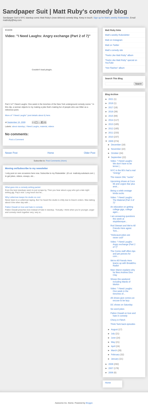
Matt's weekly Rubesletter (117, 35)
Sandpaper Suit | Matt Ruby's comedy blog (65, 11)
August (114, 329)
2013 (111, 124)
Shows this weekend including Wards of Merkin (120, 282)
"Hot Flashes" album (115, 68)
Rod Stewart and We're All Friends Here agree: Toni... (123, 228)
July (113, 333)
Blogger (89, 403)
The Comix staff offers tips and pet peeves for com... (122, 254)
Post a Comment (16, 139)
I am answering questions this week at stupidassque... (122, 219)
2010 (111, 137)
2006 (111, 372)
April (113, 346)
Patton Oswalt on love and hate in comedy (24, 207)
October (115, 153)
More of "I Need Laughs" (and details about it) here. (28, 115)
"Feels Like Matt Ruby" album (119, 55)
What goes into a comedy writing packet (22, 187)
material (43, 126)
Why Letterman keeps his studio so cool (22, 197)
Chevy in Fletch (117, 320)
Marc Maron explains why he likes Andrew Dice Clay (122, 272)
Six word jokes (117, 309)
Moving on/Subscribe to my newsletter (26, 168)
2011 (111, 132)
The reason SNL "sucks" (122, 177)
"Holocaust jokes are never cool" (120, 236)
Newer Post (11, 153)
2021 (111, 99)
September (116, 157)
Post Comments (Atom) (56, 161)
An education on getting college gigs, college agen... (121, 209)
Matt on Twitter (112, 45)
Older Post (89, 153)
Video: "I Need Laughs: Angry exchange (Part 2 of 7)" (122, 244)
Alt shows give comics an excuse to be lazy (122, 299)
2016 (111, 111)
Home (51, 153)
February (115, 354)
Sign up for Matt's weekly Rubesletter (111, 17)
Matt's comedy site (114, 50)
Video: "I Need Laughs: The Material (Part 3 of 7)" (122, 200)
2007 (111, 368)
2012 (111, 128)
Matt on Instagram (113, 40)
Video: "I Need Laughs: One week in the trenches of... (121, 291)
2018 (111, 103)
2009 (111, 141)
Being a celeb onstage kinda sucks (121, 191)
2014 (111, 120)
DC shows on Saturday (121, 304)
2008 (111, 364)
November (116, 149)
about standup (18, 126)
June (113, 338)
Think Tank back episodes (122, 324)
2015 (111, 116)
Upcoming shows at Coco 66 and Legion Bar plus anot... (122, 184)
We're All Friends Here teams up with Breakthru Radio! (123, 263)
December (116, 144)
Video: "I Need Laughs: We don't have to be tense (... (121, 163)
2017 (111, 107)
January (115, 359)
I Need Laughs (32, 126)
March (114, 350)
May (113, 342)
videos (51, 126)
